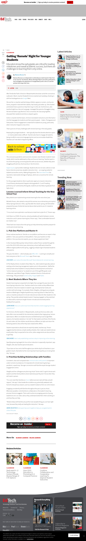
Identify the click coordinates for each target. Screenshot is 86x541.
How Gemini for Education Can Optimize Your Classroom (73, 73)
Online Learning (35, 438)
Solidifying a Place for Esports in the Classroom (74, 211)
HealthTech (8, 530)
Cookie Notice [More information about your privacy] (30, 539)
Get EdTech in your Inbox (60, 507)
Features (24, 19)
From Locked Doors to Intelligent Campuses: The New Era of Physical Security (73, 66)
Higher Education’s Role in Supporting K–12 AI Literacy (73, 81)
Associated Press (44, 172)
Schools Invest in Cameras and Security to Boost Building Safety (73, 204)
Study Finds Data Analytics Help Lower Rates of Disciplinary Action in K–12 (72, 228)
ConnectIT (41, 19)
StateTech (25, 526)
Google (25, 98)
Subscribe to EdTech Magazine (62, 524)
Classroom (10, 53)
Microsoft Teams (24, 256)
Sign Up (69, 2)
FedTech (15, 526)
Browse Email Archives (59, 510)
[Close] (84, 536)
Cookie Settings (74, 535)
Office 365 (35, 254)
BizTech (6, 526)
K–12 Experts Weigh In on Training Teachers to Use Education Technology (74, 219)
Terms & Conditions (9, 510)
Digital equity (10, 168)
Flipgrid (34, 276)
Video (36, 19)
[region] (43, 536)
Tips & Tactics (30, 19)
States (20, 19)
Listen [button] (12, 88)
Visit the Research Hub (42, 529)
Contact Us (14, 508)
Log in (83, 19)
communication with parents (38, 360)
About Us (5, 508)
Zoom (28, 380)
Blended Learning (22, 438)
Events (45, 19)
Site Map (19, 510)
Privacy (22, 508)
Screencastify (28, 276)
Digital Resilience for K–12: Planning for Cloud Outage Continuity (73, 57)
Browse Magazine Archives (60, 528)
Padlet (42, 276)
